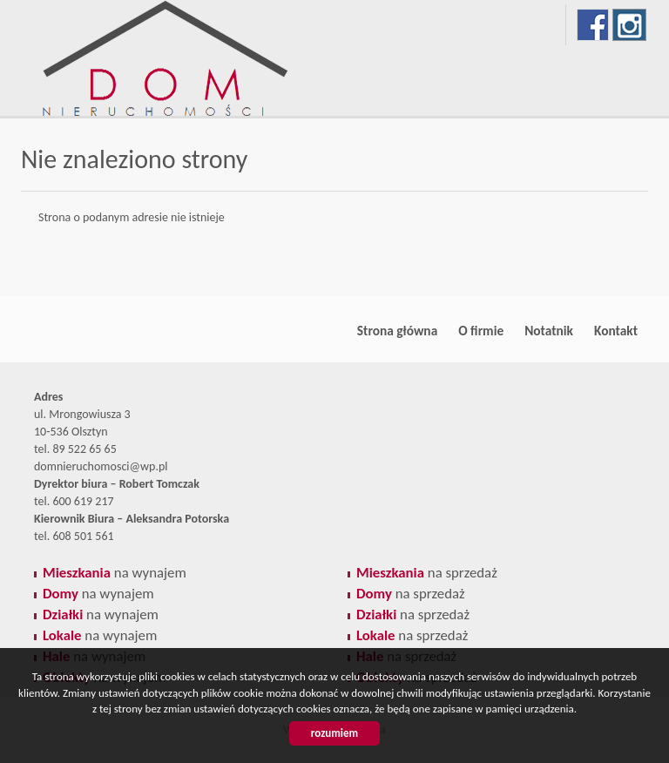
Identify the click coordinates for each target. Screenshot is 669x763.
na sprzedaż (426, 573)
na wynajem (114, 573)
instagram (629, 25)
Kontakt (616, 330)
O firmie (480, 330)
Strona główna (397, 330)
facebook (593, 25)
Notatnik (548, 330)
